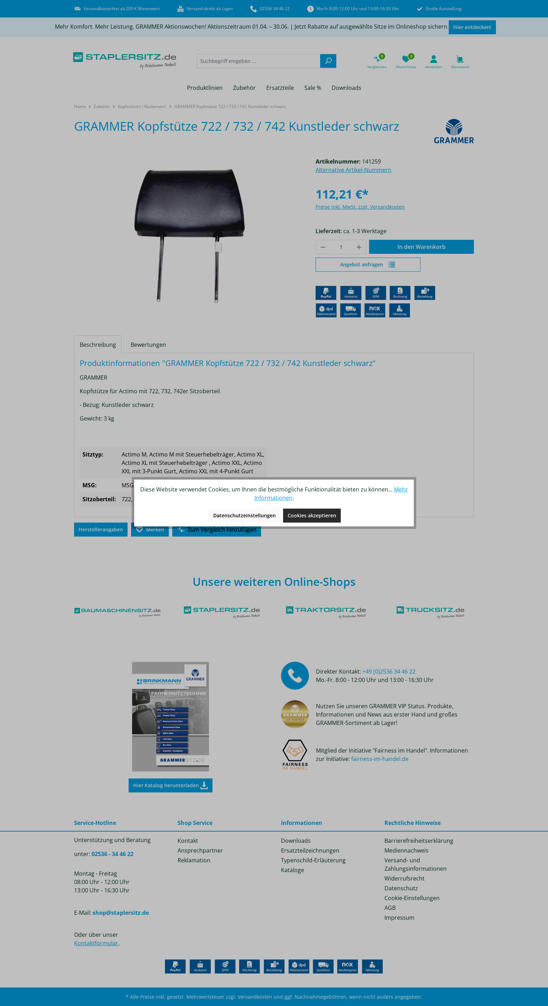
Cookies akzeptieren (312, 515)
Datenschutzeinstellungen (244, 515)
